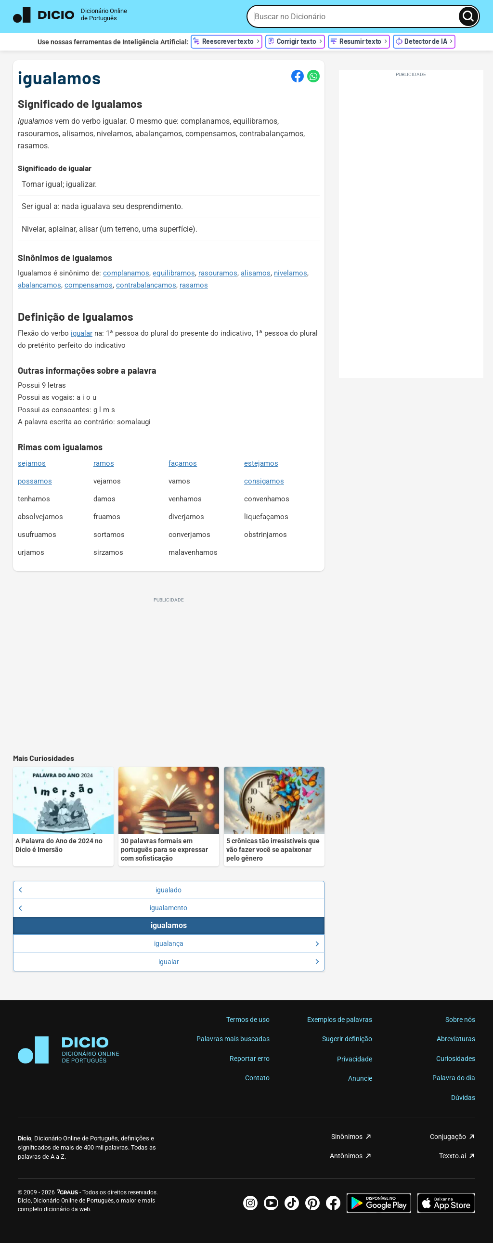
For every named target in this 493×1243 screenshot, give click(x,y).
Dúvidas (463, 1097)
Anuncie (360, 1078)
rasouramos (217, 273)
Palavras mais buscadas (233, 1039)
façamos (183, 463)
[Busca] (468, 16)
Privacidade (354, 1059)
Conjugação (448, 1136)
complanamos (126, 273)
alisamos (256, 273)
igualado (100, 890)
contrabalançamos (146, 285)
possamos (35, 481)
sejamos (32, 463)
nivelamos (290, 273)
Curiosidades (455, 1058)
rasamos (194, 285)
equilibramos (174, 273)
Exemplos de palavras (339, 1019)
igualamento (102, 908)
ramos (103, 463)
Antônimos (346, 1156)
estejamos (261, 463)
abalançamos (39, 285)
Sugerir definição (347, 1039)
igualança (236, 943)
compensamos (89, 285)
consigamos (264, 481)
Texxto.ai (452, 1156)
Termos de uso (248, 1019)
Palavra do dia (453, 1078)
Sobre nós (460, 1019)
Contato (257, 1078)
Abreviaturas (456, 1039)
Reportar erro (250, 1058)
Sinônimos (347, 1136)
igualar (81, 333)
